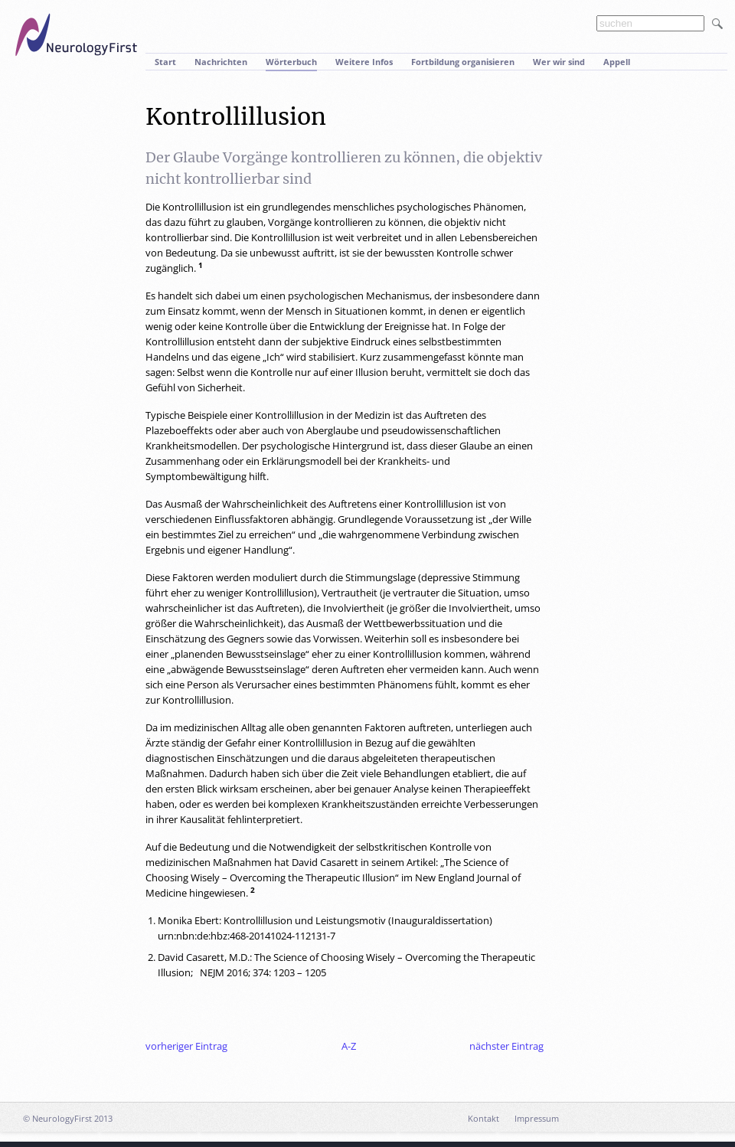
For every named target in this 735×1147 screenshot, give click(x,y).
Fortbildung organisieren (462, 61)
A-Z (348, 1046)
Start (165, 61)
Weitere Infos (364, 61)
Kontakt (483, 1118)
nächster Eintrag (506, 1046)
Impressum (536, 1118)
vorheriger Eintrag (186, 1046)
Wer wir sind (559, 61)
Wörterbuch (291, 61)
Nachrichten (220, 61)
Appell (616, 61)
